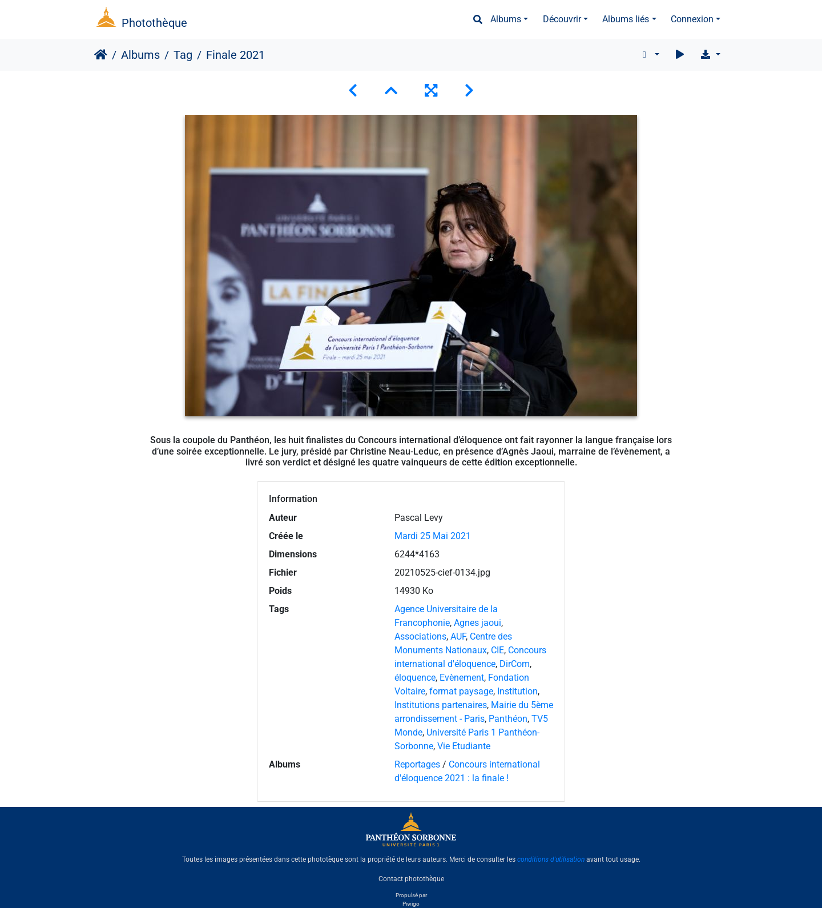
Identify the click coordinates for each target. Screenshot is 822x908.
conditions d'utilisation (551, 859)
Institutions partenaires (440, 705)
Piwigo (411, 904)
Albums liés (625, 19)
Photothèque (154, 23)
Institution (517, 691)
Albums (505, 19)
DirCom (514, 663)
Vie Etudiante (463, 746)
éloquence (415, 677)
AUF (458, 636)
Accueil (100, 54)
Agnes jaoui (477, 622)
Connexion (692, 19)
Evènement (462, 677)
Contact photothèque (411, 879)
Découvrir (562, 19)
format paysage (461, 691)
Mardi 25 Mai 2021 (432, 536)
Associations (420, 636)
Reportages (417, 764)
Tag (183, 55)
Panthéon (508, 718)
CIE (497, 650)
